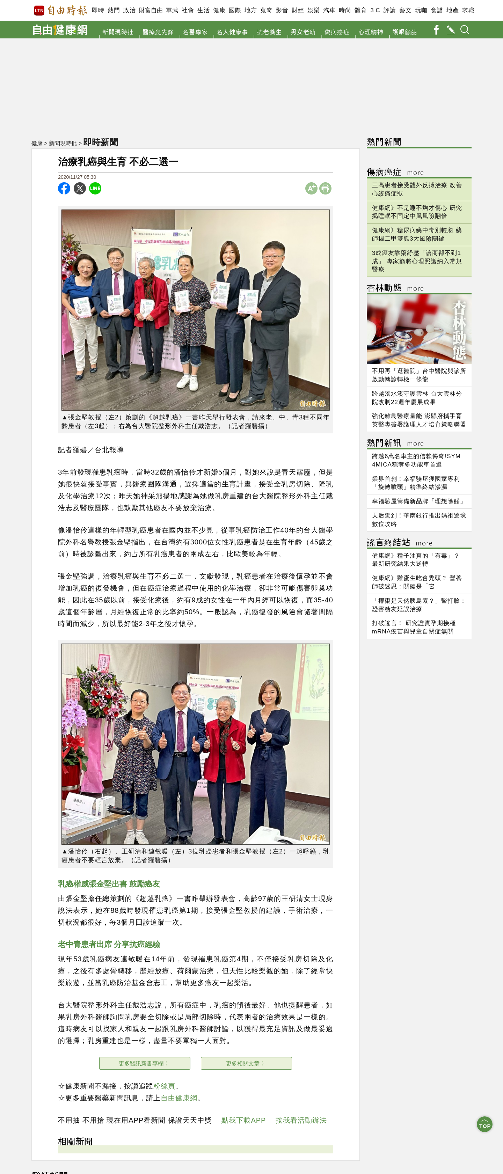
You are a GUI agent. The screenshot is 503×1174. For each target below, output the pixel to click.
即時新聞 (100, 142)
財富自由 (150, 10)
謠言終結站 (400, 543)
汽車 (329, 10)
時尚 (345, 10)
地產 (452, 10)
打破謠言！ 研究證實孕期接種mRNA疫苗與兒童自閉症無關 (414, 627)
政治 (129, 10)
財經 (298, 10)
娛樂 (313, 10)
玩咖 (421, 10)
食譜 (437, 10)
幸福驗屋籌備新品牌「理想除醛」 (419, 501)
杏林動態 (395, 288)
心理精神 (371, 31)
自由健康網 (179, 1098)
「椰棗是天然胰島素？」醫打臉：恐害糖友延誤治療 (419, 604)
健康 (219, 10)
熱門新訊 (395, 443)
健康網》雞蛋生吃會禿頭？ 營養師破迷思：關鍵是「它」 (417, 582)
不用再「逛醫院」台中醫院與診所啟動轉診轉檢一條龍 (419, 375)
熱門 (114, 10)
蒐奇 (266, 10)
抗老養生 (269, 31)
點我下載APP (243, 1120)
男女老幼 (303, 31)
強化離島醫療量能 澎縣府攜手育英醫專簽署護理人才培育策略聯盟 (419, 420)
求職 (468, 10)
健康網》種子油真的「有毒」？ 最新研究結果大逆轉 (416, 559)
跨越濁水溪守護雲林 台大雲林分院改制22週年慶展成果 (417, 397)
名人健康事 (232, 31)
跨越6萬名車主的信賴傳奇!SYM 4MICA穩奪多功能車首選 (416, 460)
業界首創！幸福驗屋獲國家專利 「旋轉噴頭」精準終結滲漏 (416, 483)
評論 (390, 10)
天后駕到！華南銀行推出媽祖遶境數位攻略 (419, 519)
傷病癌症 (337, 31)
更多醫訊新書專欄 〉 (144, 1063)
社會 (188, 10)
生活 (203, 10)
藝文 (405, 10)
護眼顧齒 (404, 31)
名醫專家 (195, 31)
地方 (251, 10)
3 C (375, 10)
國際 (235, 10)
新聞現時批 (118, 31)
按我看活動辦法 (301, 1120)
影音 (282, 10)
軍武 (172, 10)
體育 (361, 10)
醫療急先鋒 (158, 31)
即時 (98, 10)
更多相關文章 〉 (246, 1063)
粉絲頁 (164, 1086)
